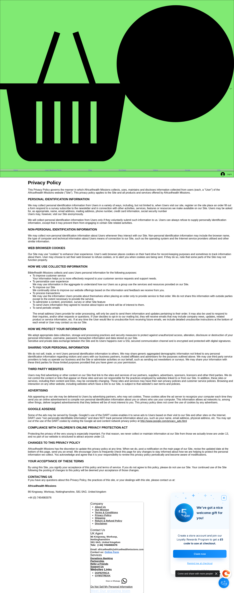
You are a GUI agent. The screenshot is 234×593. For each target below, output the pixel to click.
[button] (117, 83)
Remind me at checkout (200, 563)
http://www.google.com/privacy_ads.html (163, 421)
